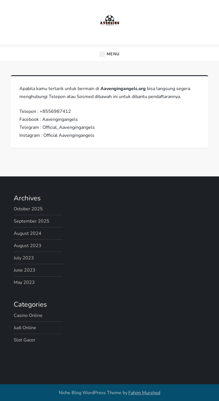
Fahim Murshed (144, 393)
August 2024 (27, 233)
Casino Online (28, 315)
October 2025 (28, 209)
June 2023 (24, 270)
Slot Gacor (24, 340)
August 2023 (27, 246)
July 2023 (24, 258)
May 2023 (24, 282)
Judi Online (25, 328)
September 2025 (31, 221)
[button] (109, 54)
